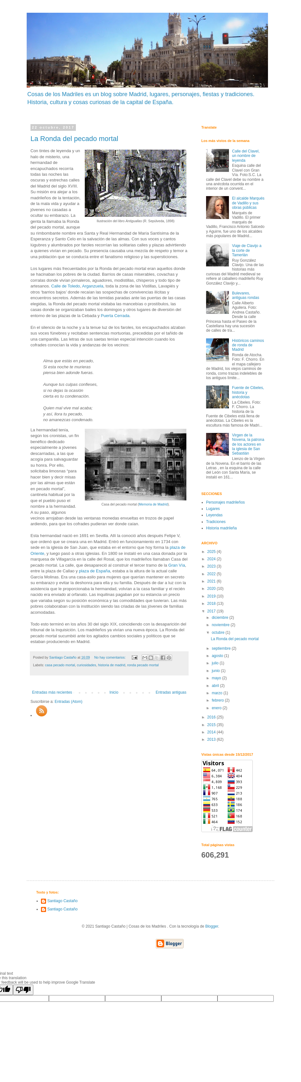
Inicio (114, 692)
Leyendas (214, 515)
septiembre (222, 648)
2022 (212, 574)
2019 (212, 596)
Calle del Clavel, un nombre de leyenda (246, 156)
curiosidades (86, 665)
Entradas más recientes (52, 692)
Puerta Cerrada (115, 315)
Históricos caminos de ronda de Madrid (248, 345)
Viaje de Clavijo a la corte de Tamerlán (247, 250)
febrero (218, 700)
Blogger (211, 926)
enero (217, 708)
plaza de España (94, 571)
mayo (217, 678)
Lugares (213, 508)
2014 (212, 732)
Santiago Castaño (62, 901)
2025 (212, 551)
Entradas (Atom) (68, 701)
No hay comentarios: (110, 657)
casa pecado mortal (60, 665)
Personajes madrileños (225, 502)
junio (216, 670)
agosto (218, 656)
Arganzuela (93, 286)
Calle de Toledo (65, 286)
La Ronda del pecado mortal (74, 139)
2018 (212, 603)
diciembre (220, 617)
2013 (212, 739)
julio (216, 663)
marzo (218, 693)
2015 (212, 725)
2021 (212, 581)
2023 (212, 566)
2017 (212, 611)
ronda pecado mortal (143, 665)
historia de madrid (111, 665)
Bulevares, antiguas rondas (245, 295)
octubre (218, 632)
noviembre (221, 625)
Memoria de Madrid (153, 504)
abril (216, 685)
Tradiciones (216, 522)
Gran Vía (176, 565)
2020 (212, 588)
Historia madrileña (221, 528)
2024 (212, 559)
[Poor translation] (23, 990)
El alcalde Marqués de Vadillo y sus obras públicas (248, 203)
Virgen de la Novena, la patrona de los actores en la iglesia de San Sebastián (248, 444)
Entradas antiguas (171, 692)
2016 (212, 717)
